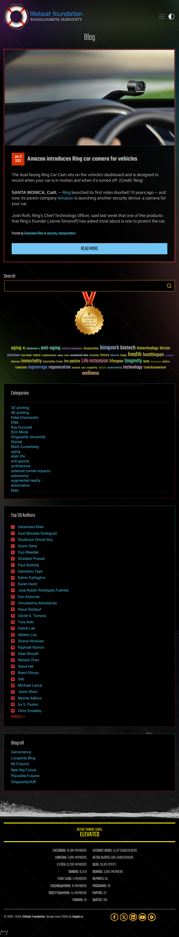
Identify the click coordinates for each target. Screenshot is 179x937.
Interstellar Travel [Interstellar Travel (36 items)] (53, 362)
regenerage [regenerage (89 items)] (37, 367)
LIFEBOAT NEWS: (102, 851)
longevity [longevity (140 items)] (133, 361)
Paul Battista (28, 565)
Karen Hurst (27, 584)
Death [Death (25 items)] (66, 355)
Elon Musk (19, 432)
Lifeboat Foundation (33, 917)
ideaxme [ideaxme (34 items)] (15, 362)
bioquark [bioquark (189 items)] (109, 347)
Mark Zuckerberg (25, 446)
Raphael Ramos (31, 647)
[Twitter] (123, 917)
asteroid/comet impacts (30, 471)
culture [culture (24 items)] (60, 355)
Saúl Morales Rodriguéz (37, 533)
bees (15, 490)
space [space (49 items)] (102, 367)
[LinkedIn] (133, 917)
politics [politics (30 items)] (166, 361)
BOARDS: (98, 872)
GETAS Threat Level (89, 833)
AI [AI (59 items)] (24, 348)
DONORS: (74, 872)
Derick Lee (26, 628)
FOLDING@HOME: (60, 886)
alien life (18, 456)
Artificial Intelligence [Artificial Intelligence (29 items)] (72, 348)
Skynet (16, 442)
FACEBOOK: (59, 851)
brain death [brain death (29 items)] (26, 355)
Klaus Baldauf (29, 609)
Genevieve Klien (33, 234)
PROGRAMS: (100, 886)
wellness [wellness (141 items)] (90, 373)
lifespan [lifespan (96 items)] (116, 361)
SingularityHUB (23, 782)
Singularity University (28, 437)
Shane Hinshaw (31, 641)
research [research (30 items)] (76, 367)
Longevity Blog (23, 758)
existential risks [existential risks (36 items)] (79, 355)
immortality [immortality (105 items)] (31, 361)
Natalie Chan (28, 660)
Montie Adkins (29, 698)
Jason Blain (28, 691)
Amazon (65, 198)
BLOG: (96, 865)
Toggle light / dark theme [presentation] (171, 17)
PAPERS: (98, 893)
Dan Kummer (29, 597)
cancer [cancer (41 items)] (37, 355)
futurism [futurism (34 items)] (114, 355)
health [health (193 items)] (135, 354)
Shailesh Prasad (31, 558)
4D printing (20, 412)
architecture (20, 466)
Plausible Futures (25, 776)
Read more (89, 249)
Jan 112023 (18, 159)
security (52, 234)
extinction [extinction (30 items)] (94, 355)
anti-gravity (20, 461)
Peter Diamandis (24, 417)
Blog (89, 37)
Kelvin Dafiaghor (31, 577)
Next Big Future (23, 770)
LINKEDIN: (61, 858)
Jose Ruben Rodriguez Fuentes (43, 590)
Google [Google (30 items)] (123, 355)
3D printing (20, 408)
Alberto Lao (27, 635)
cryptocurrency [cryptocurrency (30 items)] (49, 355)
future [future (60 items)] (104, 355)
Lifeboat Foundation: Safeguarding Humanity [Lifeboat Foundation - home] (78, 16)
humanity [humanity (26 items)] (169, 355)
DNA (14, 422)
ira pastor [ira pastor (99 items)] (72, 361)
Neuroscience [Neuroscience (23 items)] (156, 362)
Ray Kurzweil (21, 427)
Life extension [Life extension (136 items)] (95, 361)
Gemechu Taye (30, 571)
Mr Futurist (20, 764)
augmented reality (26, 480)
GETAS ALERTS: (101, 858)
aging (15, 451)
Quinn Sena (27, 546)
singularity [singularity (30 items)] (92, 367)
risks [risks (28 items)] (83, 367)
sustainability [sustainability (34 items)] (114, 368)
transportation (67, 234)
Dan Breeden (28, 552)
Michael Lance (30, 685)
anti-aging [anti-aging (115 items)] (50, 348)
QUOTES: (98, 900)
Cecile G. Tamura (32, 615)
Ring (66, 192)
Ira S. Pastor (28, 704)
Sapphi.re (77, 917)
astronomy (20, 476)
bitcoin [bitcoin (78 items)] (165, 348)
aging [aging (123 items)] (16, 348)
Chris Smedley (29, 711)
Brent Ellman (28, 673)
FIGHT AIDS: (65, 879)
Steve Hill (25, 666)
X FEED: (61, 865)
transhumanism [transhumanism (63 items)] (155, 367)
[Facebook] (114, 917)
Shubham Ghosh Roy (35, 539)
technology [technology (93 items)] (132, 367)
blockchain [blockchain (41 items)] (13, 355)
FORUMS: (77, 900)
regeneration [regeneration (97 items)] (59, 367)
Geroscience (21, 752)
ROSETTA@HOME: (59, 893)
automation (20, 485)
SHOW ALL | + (18, 717)
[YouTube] (142, 917)
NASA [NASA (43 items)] (146, 362)
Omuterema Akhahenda (37, 603)
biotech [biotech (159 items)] (128, 348)
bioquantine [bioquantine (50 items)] (91, 348)
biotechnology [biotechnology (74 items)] (147, 348)
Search (169, 285)
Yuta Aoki (26, 622)
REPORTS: (98, 879)
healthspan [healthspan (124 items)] (153, 355)
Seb (21, 679)
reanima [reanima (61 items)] (21, 367)
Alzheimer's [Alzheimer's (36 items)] (33, 349)
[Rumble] (151, 917)
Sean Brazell (28, 653)
